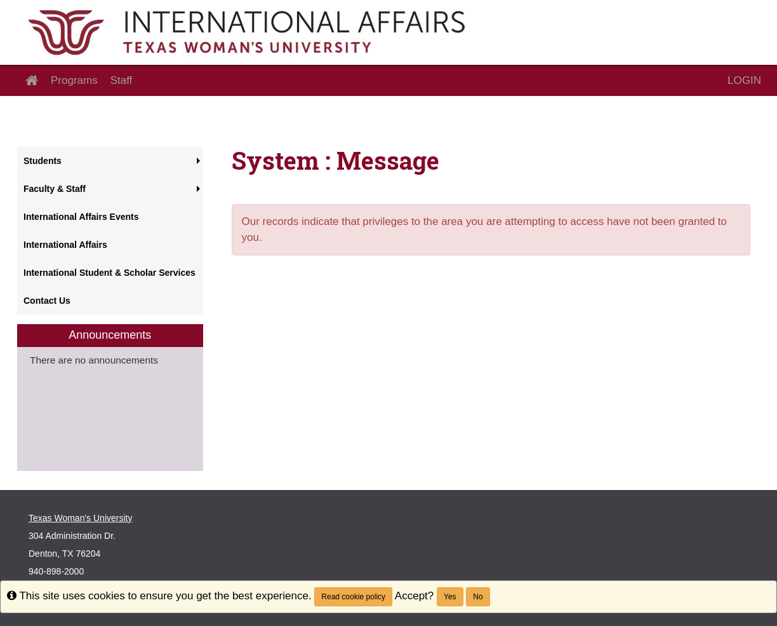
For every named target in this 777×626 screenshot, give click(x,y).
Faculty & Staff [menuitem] (54, 189)
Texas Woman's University (80, 518)
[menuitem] (110, 397)
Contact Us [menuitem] (46, 301)
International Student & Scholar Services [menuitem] (109, 273)
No (477, 596)
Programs (74, 80)
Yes (450, 596)
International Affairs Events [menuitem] (81, 217)
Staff (121, 80)
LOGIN (744, 80)
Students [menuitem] (42, 161)
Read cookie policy (353, 596)
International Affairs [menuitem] (65, 245)
